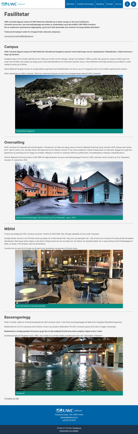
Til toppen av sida (11, 398)
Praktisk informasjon (85, 4)
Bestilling (100, 4)
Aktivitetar (70, 4)
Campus (7, 36)
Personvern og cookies (69, 431)
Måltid (23, 36)
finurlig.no (77, 428)
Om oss (118, 4)
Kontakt (110, 4)
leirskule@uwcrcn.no (69, 417)
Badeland (29, 36)
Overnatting (16, 36)
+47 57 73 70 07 (69, 420)
